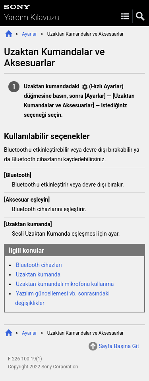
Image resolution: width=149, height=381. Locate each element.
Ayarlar (29, 34)
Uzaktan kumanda (38, 274)
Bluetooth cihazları (39, 265)
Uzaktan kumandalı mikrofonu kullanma (65, 284)
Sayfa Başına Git (119, 346)
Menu (125, 16)
